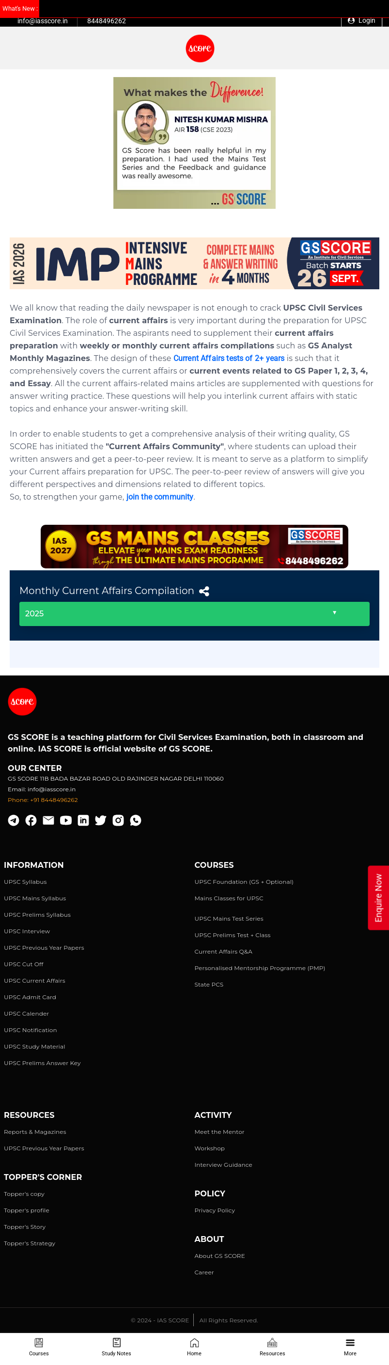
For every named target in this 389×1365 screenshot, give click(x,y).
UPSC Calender (26, 1013)
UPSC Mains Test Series (229, 918)
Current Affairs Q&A (223, 951)
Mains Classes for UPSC (229, 898)
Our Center (35, 768)
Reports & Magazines (35, 1131)
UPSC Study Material (34, 1046)
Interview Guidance (224, 1164)
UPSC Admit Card (30, 997)
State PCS (209, 984)
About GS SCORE (220, 1255)
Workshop (210, 1148)
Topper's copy (24, 1193)
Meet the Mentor (220, 1131)
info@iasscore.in (42, 21)
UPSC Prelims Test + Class (233, 935)
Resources (272, 1347)
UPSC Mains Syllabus (35, 898)
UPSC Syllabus (25, 881)
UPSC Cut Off (23, 964)
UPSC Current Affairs (34, 980)
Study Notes (116, 1347)
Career (204, 1272)
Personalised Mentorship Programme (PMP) (260, 968)
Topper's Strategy (29, 1243)
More (350, 1347)
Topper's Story (25, 1226)
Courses (39, 1347)
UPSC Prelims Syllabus (37, 914)
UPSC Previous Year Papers (44, 947)
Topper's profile (26, 1210)
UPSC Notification (30, 1030)
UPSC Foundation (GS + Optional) (244, 881)
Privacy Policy (215, 1210)
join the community (160, 497)
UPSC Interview (27, 931)
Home (194, 1347)
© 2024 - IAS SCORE (160, 1320)
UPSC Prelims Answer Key (42, 1063)
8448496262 (106, 21)
